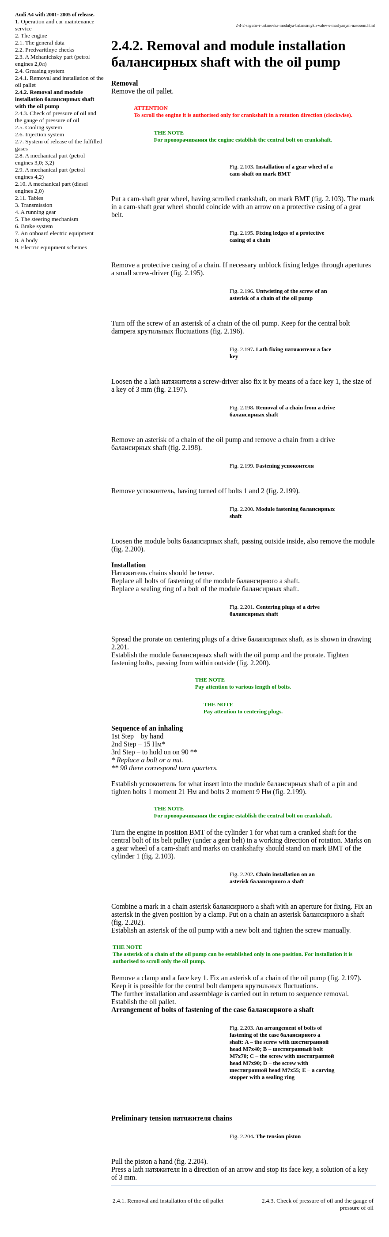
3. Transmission (33, 205)
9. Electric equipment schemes (51, 247)
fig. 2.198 (184, 447)
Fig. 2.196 (241, 291)
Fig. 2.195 (241, 232)
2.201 (119, 647)
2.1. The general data (39, 42)
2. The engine (31, 35)
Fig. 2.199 (241, 465)
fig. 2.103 (327, 198)
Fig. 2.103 (241, 166)
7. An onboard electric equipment (54, 233)
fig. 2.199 (282, 491)
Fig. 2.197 (241, 349)
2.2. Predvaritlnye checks (45, 49)
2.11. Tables (29, 198)
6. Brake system (34, 226)
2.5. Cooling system (38, 127)
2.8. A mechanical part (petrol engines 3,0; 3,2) (50, 159)
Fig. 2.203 (241, 1027)
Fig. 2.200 (241, 509)
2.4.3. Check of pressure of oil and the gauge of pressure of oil (55, 117)
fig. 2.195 (186, 273)
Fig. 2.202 (241, 874)
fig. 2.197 (170, 389)
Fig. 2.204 (241, 1136)
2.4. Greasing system (39, 70)
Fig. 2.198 (241, 407)
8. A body (26, 240)
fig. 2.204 (190, 1161)
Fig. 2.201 (241, 607)
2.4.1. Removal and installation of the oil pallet (168, 1200)
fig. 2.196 (226, 331)
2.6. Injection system (39, 134)
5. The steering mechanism (46, 219)
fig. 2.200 (127, 549)
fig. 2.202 (127, 922)
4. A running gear (35, 212)
